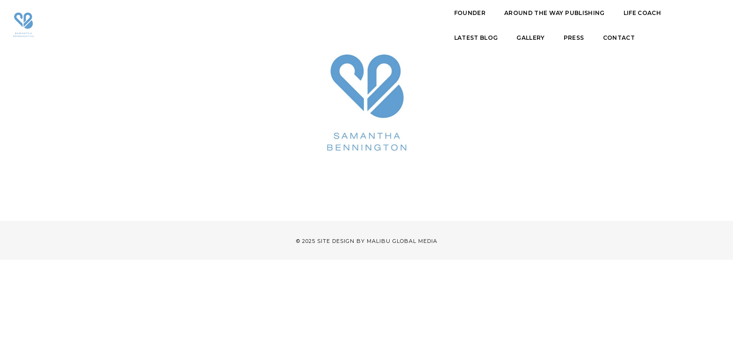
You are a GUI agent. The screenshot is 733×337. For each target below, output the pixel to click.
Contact (608, 22)
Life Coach (405, 22)
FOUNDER (233, 22)
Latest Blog (465, 22)
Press (562, 22)
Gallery (520, 22)
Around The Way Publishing (318, 22)
